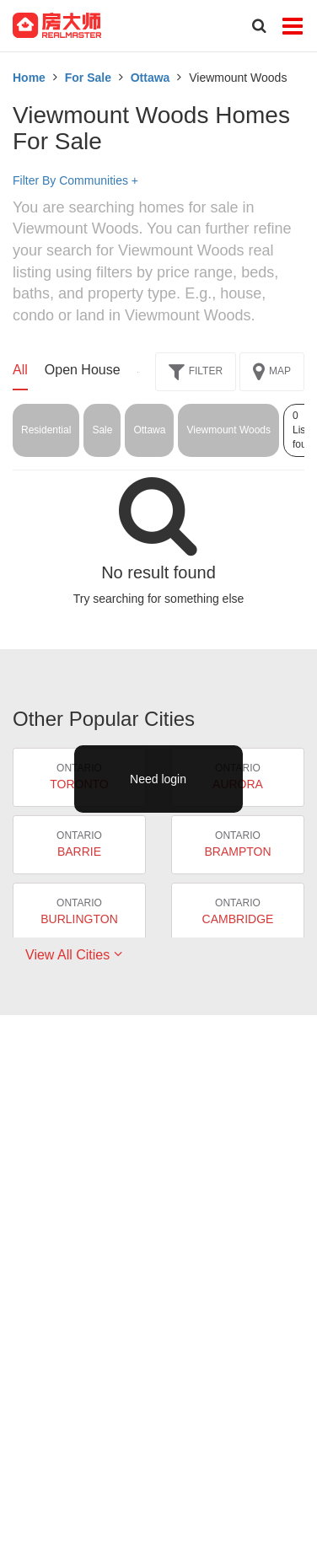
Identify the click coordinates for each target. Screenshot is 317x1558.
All (20, 370)
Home (29, 77)
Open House (83, 370)
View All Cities (73, 954)
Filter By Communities (75, 180)
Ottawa (150, 77)
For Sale (88, 77)
